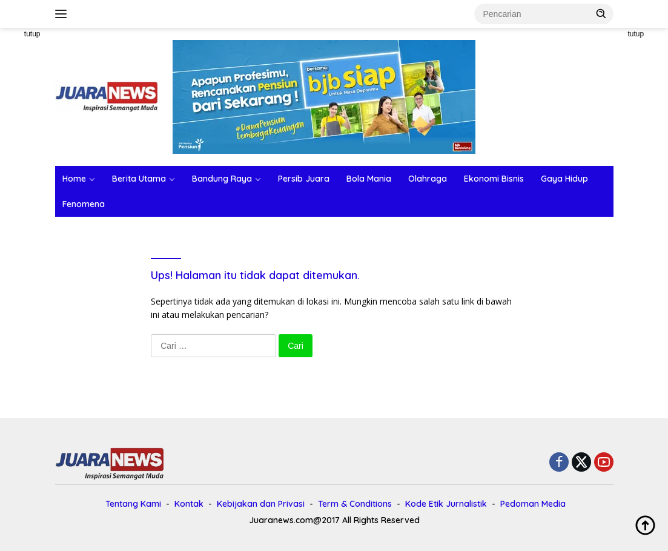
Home (74, 178)
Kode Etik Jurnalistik (446, 503)
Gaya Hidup (564, 178)
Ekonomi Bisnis (494, 178)
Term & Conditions (355, 503)
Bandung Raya (222, 178)
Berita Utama (139, 178)
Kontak (188, 503)
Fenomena (83, 204)
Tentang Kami (133, 503)
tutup (32, 34)
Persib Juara (303, 178)
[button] (601, 13)
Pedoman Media (533, 503)
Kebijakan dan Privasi (261, 503)
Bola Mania (368, 178)
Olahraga (427, 178)
